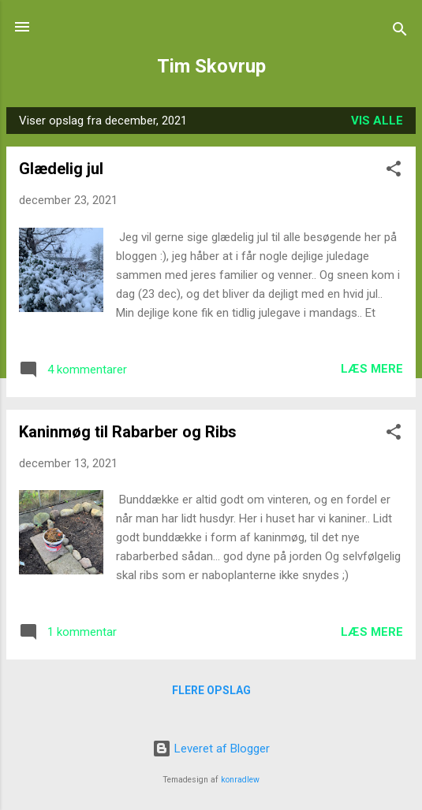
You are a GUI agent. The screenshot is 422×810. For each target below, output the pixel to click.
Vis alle (377, 120)
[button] (393, 171)
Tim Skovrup (211, 66)
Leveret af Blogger (211, 748)
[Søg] (399, 32)
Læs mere (372, 369)
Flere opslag (211, 690)
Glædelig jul (61, 168)
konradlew (240, 780)
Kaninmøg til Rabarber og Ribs (128, 431)
